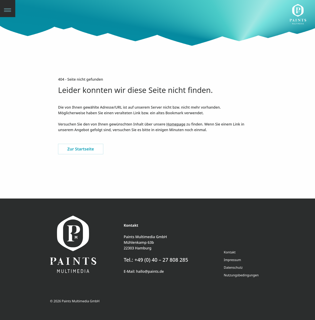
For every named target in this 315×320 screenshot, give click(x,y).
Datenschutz (233, 267)
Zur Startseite (80, 149)
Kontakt (230, 252)
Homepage (175, 124)
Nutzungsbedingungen (241, 275)
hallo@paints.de (150, 271)
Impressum (232, 260)
